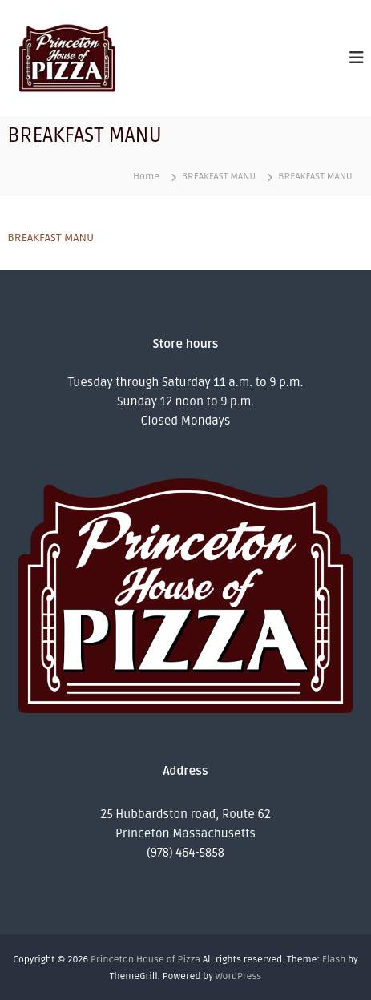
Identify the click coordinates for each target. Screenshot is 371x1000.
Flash (333, 960)
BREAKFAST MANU (50, 237)
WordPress (238, 976)
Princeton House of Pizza (145, 960)
